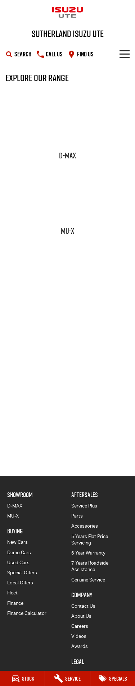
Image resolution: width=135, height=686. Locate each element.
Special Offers (22, 572)
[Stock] (22, 678)
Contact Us (83, 606)
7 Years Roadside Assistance (89, 566)
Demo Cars (19, 552)
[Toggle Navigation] (125, 54)
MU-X (13, 516)
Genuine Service (88, 580)
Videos (78, 636)
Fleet (12, 592)
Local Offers (20, 582)
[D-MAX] (67, 129)
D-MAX (14, 506)
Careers (79, 626)
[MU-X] (67, 204)
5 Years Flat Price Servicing (89, 540)
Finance (15, 603)
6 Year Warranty (88, 553)
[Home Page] (67, 12)
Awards (79, 646)
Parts (77, 516)
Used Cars (18, 562)
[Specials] (112, 678)
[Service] (67, 678)
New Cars (17, 542)
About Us (81, 616)
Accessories (84, 526)
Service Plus (84, 506)
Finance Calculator (26, 613)
